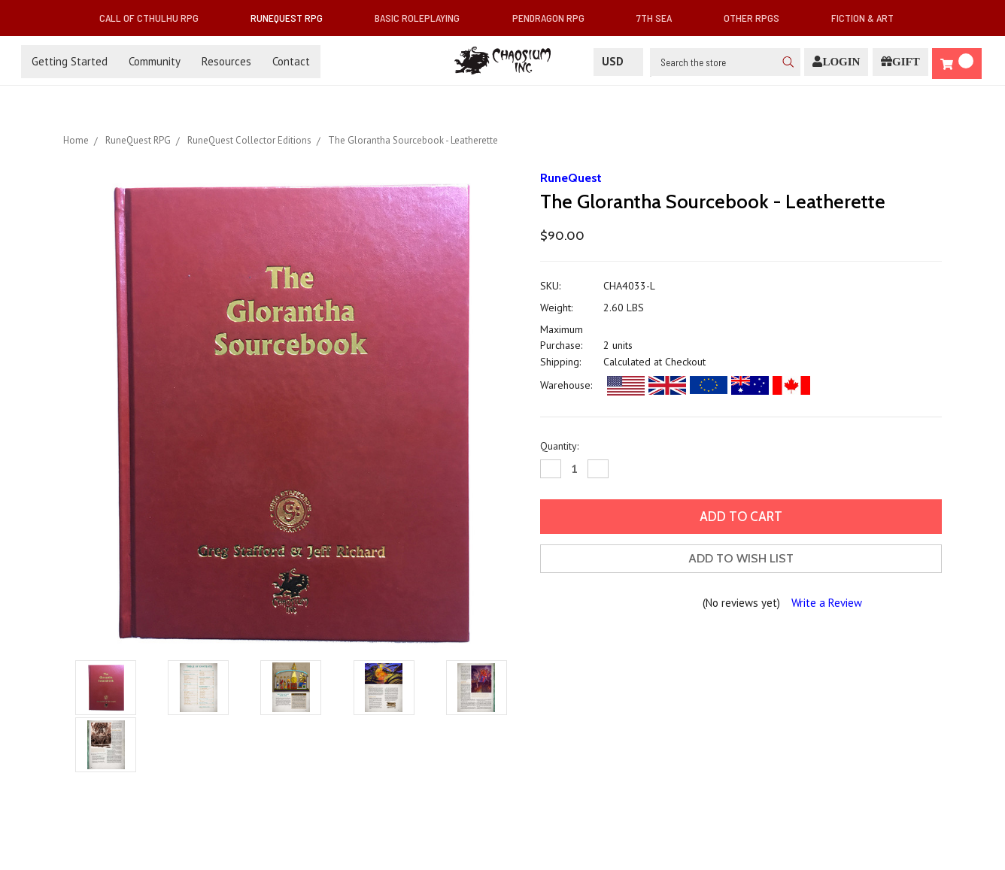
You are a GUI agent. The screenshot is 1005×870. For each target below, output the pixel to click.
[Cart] (957, 63)
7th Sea (660, 17)
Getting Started (70, 61)
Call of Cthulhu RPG (155, 17)
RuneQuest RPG (292, 17)
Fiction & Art (868, 17)
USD (618, 61)
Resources (226, 61)
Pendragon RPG (554, 17)
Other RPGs (757, 17)
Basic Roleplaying (423, 17)
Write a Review (826, 603)
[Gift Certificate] (900, 62)
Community (155, 61)
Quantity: (559, 446)
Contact (291, 61)
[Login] (836, 62)
